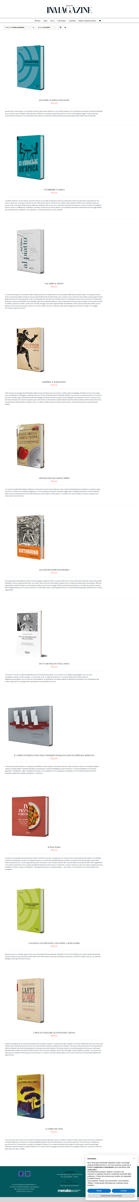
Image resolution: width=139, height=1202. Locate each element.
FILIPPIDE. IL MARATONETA (54, 382)
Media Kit (69, 1181)
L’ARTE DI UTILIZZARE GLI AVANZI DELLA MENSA (54, 1032)
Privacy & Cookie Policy (69, 1183)
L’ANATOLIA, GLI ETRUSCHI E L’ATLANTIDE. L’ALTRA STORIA (54, 943)
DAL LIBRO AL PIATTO (54, 283)
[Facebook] (21, 1174)
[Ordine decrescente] (33, 27)
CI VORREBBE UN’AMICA (54, 189)
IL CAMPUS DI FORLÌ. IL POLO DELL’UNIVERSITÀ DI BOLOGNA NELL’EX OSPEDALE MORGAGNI (54, 755)
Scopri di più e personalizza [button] (111, 1196)
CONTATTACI (69, 1172)
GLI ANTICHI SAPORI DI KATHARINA (54, 570)
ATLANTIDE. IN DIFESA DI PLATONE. (54, 100)
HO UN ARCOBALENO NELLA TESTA (54, 663)
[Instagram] (27, 1174)
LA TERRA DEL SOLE (54, 1129)
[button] (134, 1158)
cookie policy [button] (92, 1169)
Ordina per (14, 27)
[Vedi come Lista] (65, 27)
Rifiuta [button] (99, 1191)
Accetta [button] (124, 1191)
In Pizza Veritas (54, 847)
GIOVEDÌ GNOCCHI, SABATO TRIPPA (54, 478)
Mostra (44, 27)
